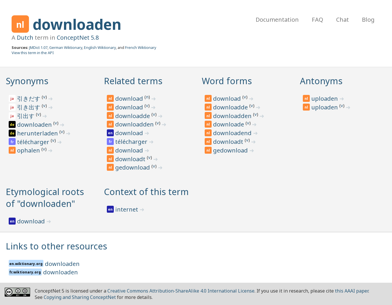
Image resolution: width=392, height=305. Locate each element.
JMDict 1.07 (38, 47)
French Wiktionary (140, 47)
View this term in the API (33, 52)
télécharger (34, 142)
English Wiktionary (100, 47)
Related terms (133, 81)
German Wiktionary (65, 47)
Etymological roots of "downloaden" (45, 198)
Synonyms (27, 81)
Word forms (227, 81)
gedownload (133, 167)
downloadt (131, 159)
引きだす (29, 98)
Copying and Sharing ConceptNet (80, 297)
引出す (26, 116)
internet (127, 209)
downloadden (135, 124)
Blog (368, 19)
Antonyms (321, 81)
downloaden (77, 24)
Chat (342, 19)
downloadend (233, 133)
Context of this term (146, 192)
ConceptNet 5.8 (78, 37)
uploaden (325, 98)
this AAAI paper (351, 291)
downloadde (133, 116)
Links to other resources (56, 246)
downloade (229, 124)
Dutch (25, 37)
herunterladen (38, 133)
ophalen (29, 150)
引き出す (29, 107)
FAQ (317, 19)
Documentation (277, 19)
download (129, 98)
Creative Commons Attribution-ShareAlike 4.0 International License (180, 291)
